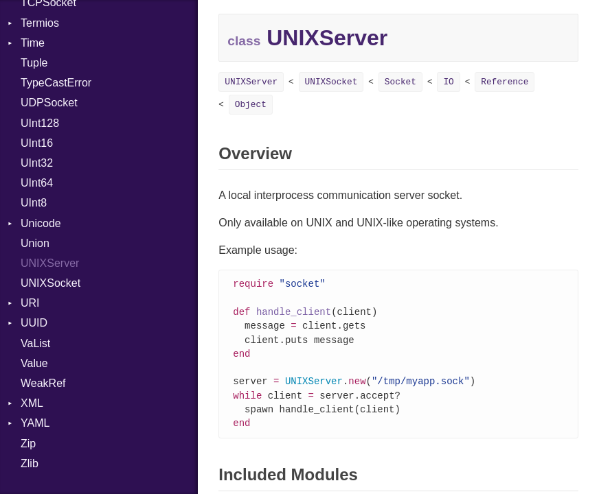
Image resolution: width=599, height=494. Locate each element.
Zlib (29, 463)
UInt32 (37, 163)
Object (251, 104)
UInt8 (34, 203)
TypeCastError (56, 83)
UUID (34, 323)
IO (448, 82)
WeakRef (43, 383)
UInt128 (40, 123)
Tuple (34, 63)
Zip (28, 443)
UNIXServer (50, 263)
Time (33, 43)
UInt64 (37, 183)
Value (34, 363)
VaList (35, 343)
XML (32, 403)
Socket (400, 82)
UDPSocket (49, 102)
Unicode (41, 223)
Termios (40, 23)
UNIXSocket (50, 283)
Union (35, 243)
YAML (35, 423)
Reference (504, 82)
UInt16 (37, 143)
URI (30, 303)
